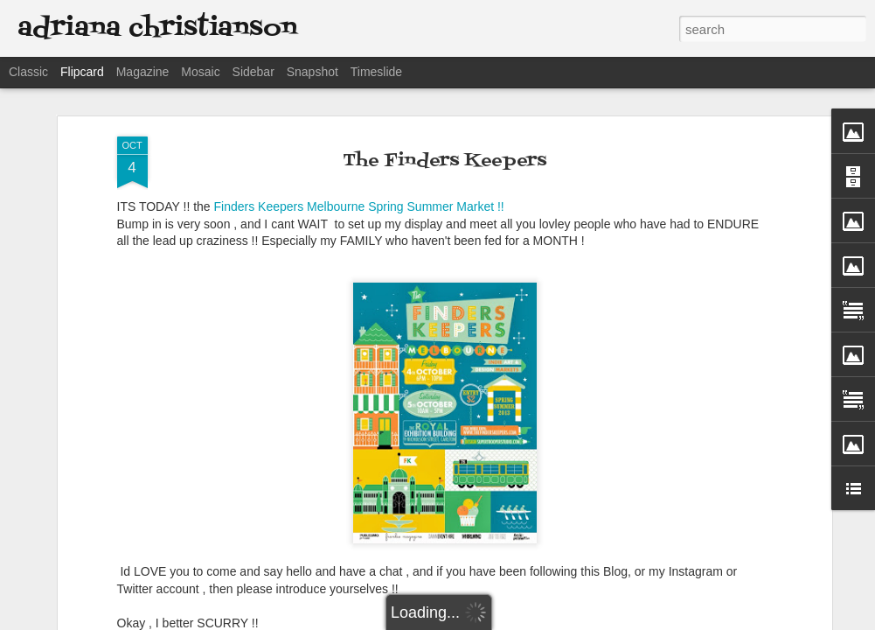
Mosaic (200, 72)
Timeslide (376, 72)
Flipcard (82, 72)
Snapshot (312, 72)
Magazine (143, 72)
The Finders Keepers (444, 161)
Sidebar (253, 72)
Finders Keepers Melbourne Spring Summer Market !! (357, 207)
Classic (28, 72)
